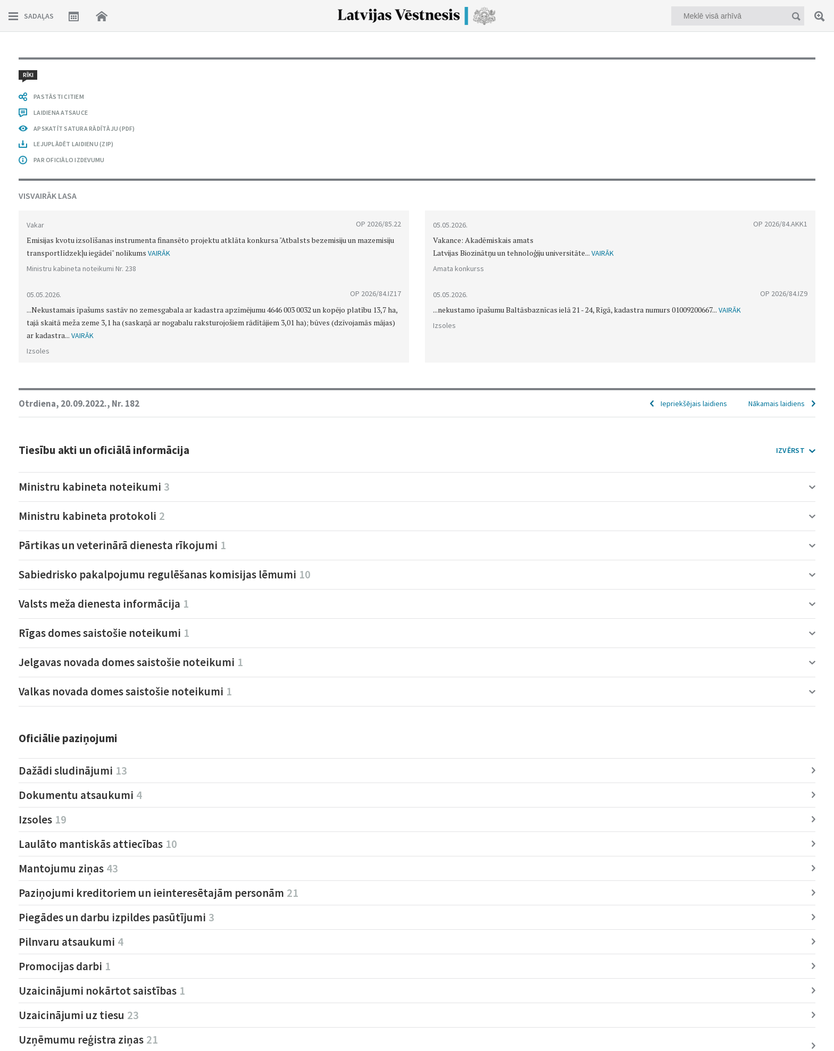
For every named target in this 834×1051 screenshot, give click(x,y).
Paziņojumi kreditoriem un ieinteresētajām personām (158, 893)
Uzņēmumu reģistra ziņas (88, 1039)
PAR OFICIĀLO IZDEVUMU (69, 160)
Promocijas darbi (65, 966)
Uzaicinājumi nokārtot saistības (102, 990)
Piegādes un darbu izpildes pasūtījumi (116, 917)
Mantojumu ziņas (68, 868)
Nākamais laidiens (776, 403)
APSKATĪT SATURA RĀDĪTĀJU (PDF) (84, 128)
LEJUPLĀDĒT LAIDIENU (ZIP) (73, 144)
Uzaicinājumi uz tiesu (79, 1015)
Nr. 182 (125, 403)
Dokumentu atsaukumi (80, 795)
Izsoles (42, 819)
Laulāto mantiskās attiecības (98, 844)
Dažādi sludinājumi (73, 770)
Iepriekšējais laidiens (694, 403)
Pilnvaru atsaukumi (71, 942)
